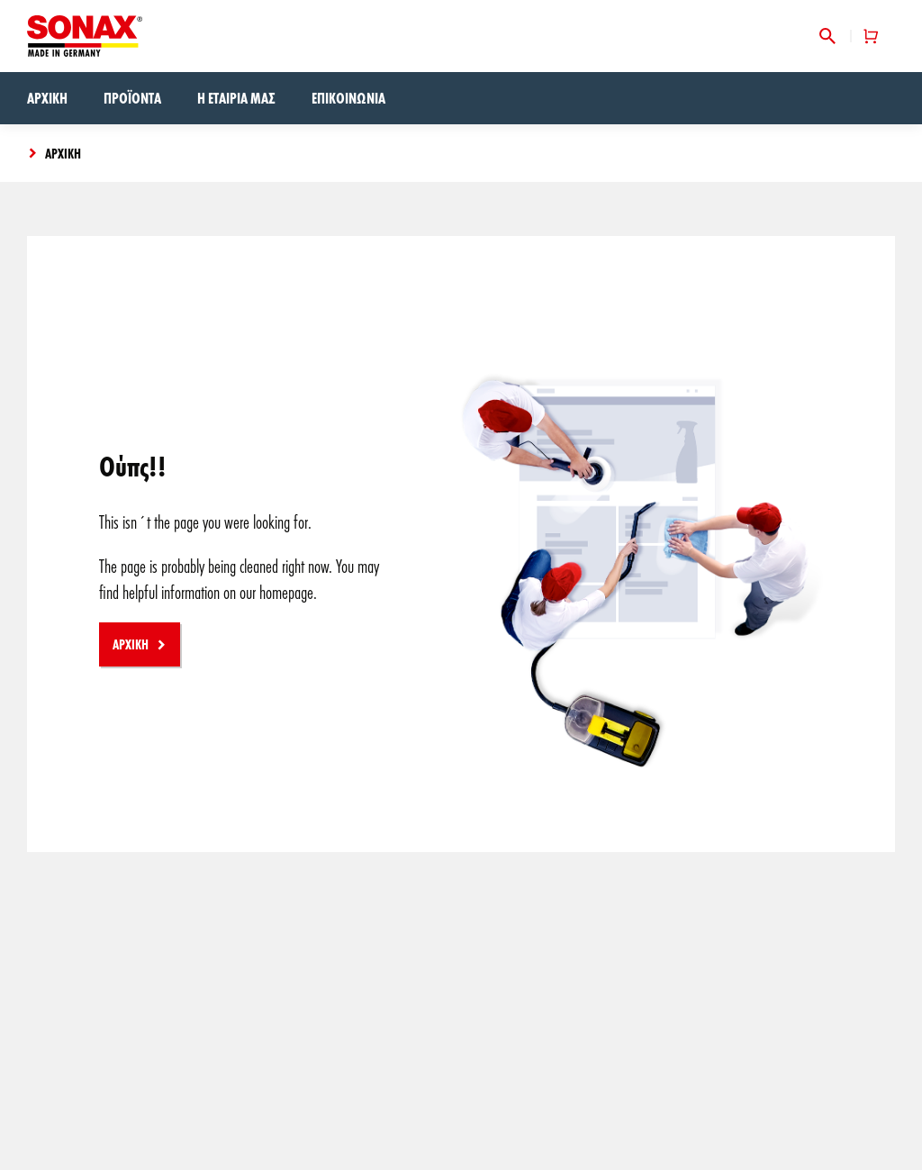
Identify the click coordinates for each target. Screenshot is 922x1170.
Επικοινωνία (348, 97)
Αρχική (47, 97)
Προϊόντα (132, 97)
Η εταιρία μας (236, 97)
